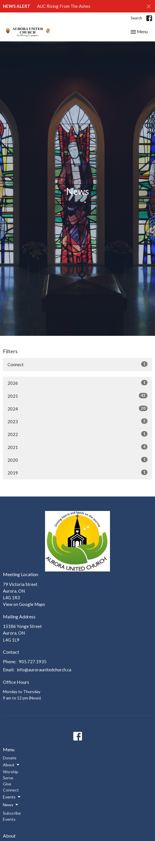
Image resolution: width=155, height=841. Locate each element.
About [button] (11, 765)
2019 (77, 472)
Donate (9, 757)
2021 (77, 447)
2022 (77, 434)
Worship (10, 771)
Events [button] (12, 797)
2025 (77, 396)
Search (136, 18)
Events (9, 819)
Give (7, 783)
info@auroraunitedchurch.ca (44, 669)
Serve (8, 777)
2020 (77, 460)
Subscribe (12, 813)
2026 (77, 383)
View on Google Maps (24, 604)
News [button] (11, 805)
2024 (77, 408)
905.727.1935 (32, 661)
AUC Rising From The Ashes (63, 6)
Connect (77, 364)
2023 (77, 421)
